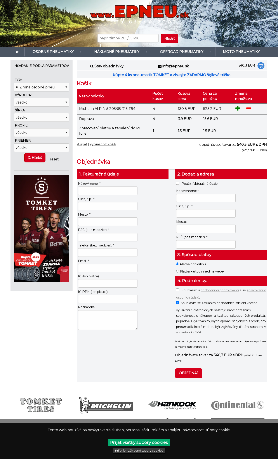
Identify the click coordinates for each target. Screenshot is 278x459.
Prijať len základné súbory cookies (139, 450)
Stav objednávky (108, 66)
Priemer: (23, 140)
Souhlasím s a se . (221, 293)
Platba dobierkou (191, 264)
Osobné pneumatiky (53, 52)
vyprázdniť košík (103, 144)
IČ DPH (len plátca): (93, 292)
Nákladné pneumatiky (114, 52)
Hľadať (35, 158)
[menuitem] (18, 52)
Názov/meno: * (89, 184)
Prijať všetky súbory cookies (139, 442)
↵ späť (82, 144)
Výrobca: (23, 95)
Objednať (189, 373)
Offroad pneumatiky (180, 52)
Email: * (83, 261)
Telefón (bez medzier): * (96, 245)
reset (54, 159)
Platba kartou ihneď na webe (200, 271)
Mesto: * (84, 214)
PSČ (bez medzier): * (93, 230)
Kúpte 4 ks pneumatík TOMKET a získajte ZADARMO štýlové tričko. (172, 75)
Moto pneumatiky (240, 52)
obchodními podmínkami (220, 290)
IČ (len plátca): (88, 276)
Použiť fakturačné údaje (197, 184)
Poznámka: (86, 307)
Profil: (21, 125)
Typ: (18, 80)
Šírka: (20, 110)
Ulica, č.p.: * (86, 199)
